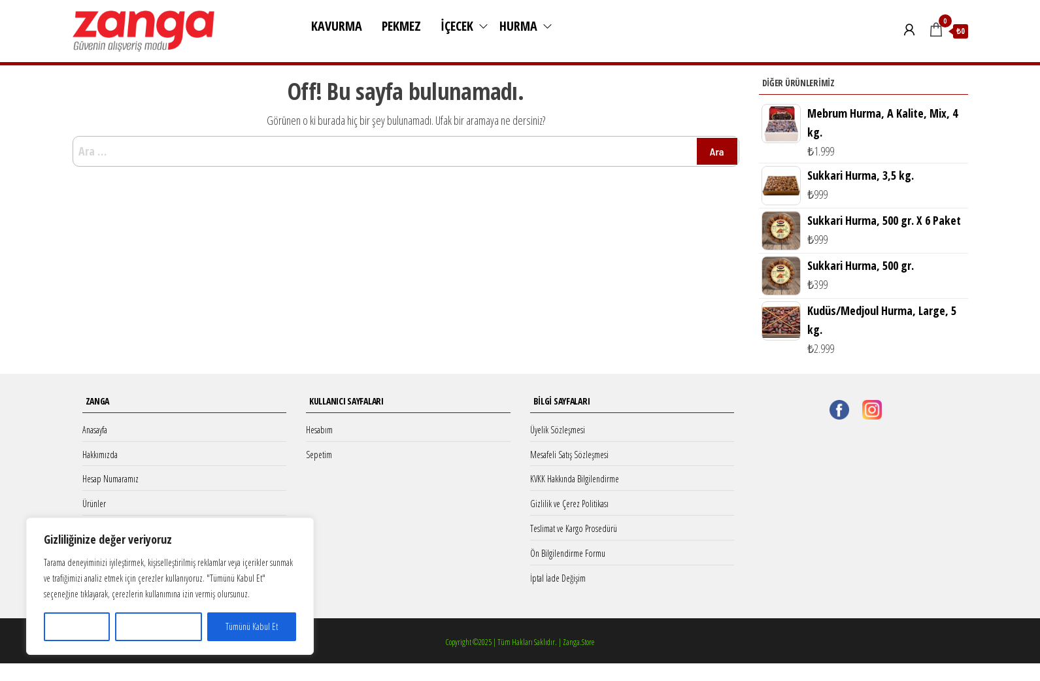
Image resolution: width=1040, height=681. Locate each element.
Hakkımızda (100, 454)
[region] (170, 586)
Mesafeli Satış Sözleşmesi (569, 454)
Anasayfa (94, 430)
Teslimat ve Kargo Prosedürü (573, 528)
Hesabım (319, 430)
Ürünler (94, 503)
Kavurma (336, 26)
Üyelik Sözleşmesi (557, 430)
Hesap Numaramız (110, 479)
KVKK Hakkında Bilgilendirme (574, 479)
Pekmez (401, 26)
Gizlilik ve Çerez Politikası (569, 503)
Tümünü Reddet (158, 626)
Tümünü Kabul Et (252, 626)
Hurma (518, 26)
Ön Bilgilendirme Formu (567, 553)
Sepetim (319, 454)
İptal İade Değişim (558, 578)
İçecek (457, 26)
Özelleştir (77, 626)
